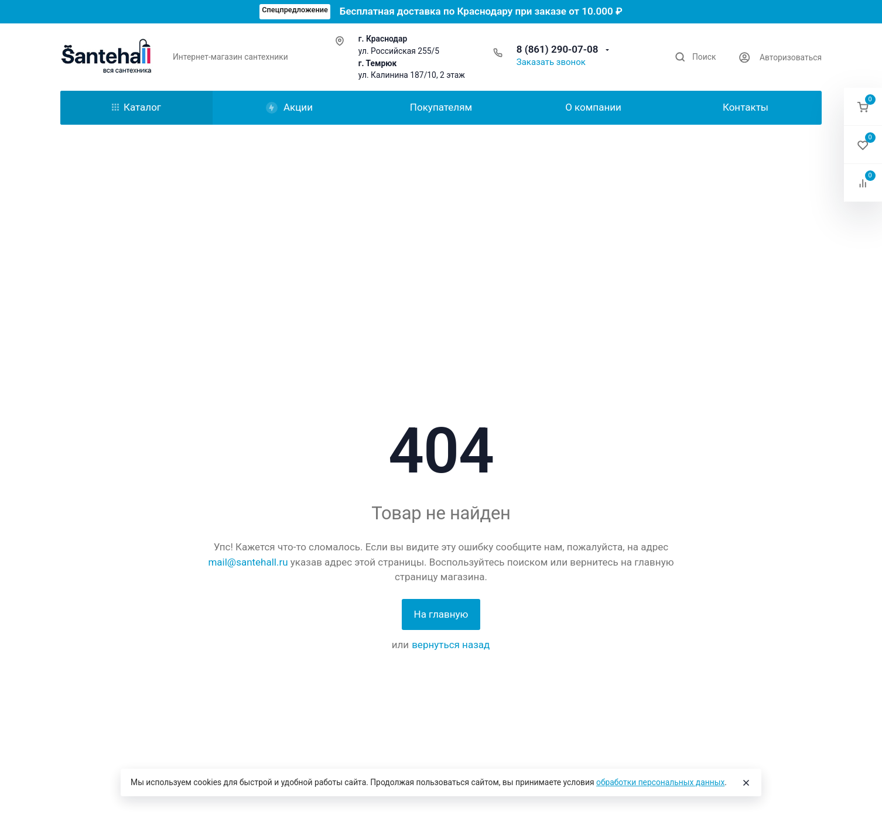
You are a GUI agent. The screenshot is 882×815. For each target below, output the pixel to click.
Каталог (136, 107)
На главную (441, 614)
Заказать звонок (551, 62)
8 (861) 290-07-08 (559, 49)
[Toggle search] (695, 57)
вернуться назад (451, 644)
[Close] (746, 782)
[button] (863, 107)
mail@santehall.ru (248, 562)
